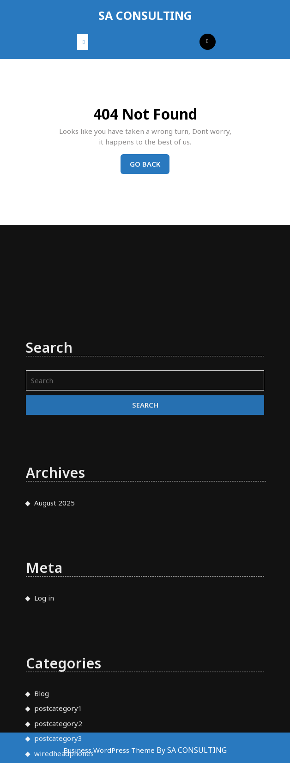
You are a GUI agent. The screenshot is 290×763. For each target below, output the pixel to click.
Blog (41, 738)
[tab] (82, 42)
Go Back (149, 166)
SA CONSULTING (145, 15)
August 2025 (54, 547)
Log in (44, 643)
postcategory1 (58, 753)
